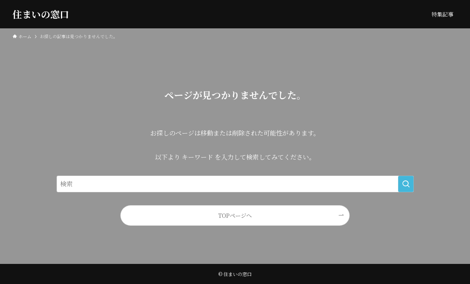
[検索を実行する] (406, 184)
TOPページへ (235, 215)
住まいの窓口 (41, 14)
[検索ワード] (235, 184)
